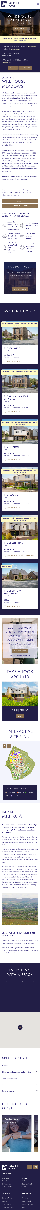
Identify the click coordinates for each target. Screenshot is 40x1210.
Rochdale (16, 98)
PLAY (20, 716)
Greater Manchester (8, 1207)
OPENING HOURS (7, 63)
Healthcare (33, 982)
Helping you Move (27, 1204)
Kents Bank (10, 1179)
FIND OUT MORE (20, 289)
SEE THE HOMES (20, 28)
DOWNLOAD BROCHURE (20, 206)
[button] (14, 752)
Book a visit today (8, 177)
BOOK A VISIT (25, 68)
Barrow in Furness (7, 1198)
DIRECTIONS (32, 46)
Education (6, 982)
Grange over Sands (8, 1204)
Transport (15, 982)
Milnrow (29, 1185)
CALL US (13, 68)
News (23, 1207)
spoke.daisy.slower (16, 49)
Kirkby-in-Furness (10, 1185)
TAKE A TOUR (28, 556)
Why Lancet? (25, 1198)
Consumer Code (26, 1201)
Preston (29, 1179)
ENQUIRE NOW (20, 201)
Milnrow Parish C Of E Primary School (14, 852)
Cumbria (4, 1201)
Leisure (24, 982)
